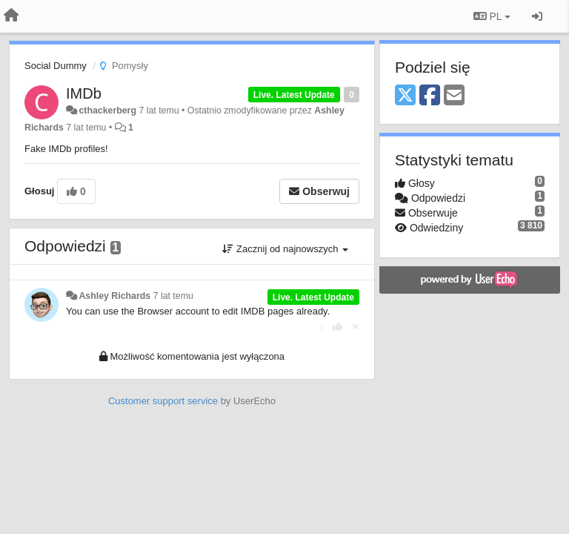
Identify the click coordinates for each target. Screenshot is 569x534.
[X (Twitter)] (405, 96)
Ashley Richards (114, 296)
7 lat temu (173, 296)
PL (491, 16)
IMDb (84, 93)
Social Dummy (55, 65)
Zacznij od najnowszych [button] (285, 248)
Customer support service (163, 400)
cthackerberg (107, 110)
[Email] (454, 96)
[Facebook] (429, 96)
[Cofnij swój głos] (355, 326)
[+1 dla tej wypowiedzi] (337, 326)
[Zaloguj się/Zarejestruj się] (537, 16)
